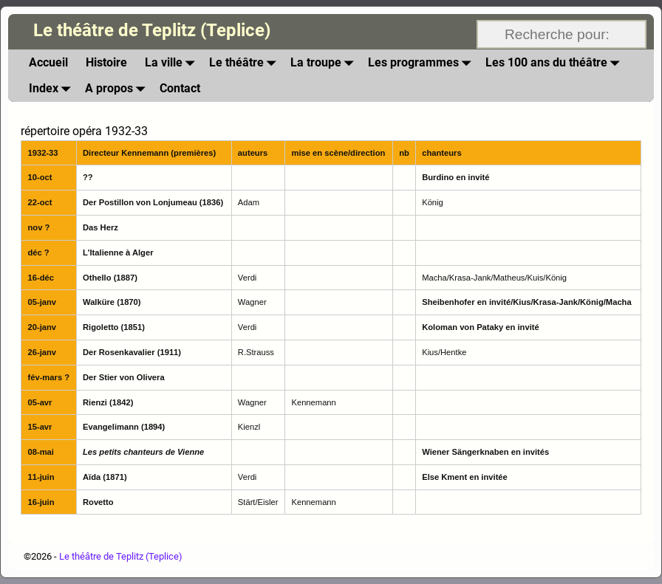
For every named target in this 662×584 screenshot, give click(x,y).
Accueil (48, 62)
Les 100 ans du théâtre (555, 62)
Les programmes (422, 62)
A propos (118, 88)
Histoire (106, 62)
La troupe (324, 62)
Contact (180, 88)
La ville (172, 62)
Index (52, 88)
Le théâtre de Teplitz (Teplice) (151, 30)
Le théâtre (245, 62)
